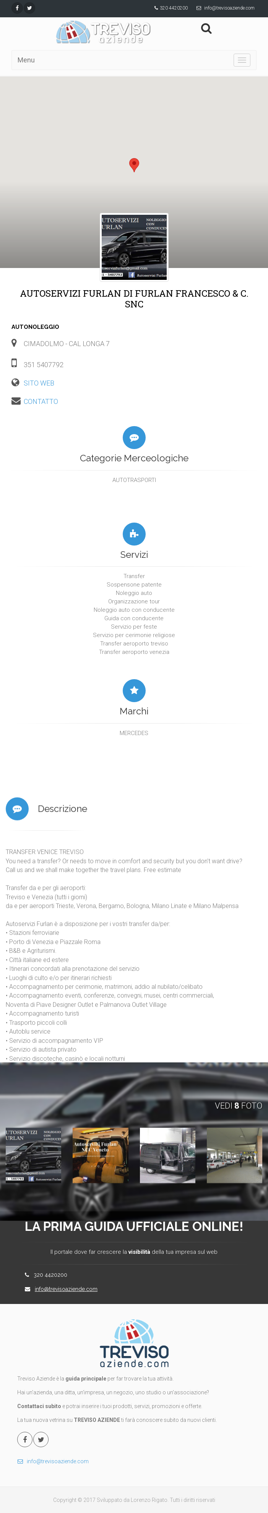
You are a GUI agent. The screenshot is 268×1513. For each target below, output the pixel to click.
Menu (26, 60)
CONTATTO (41, 401)
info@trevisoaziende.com (229, 8)
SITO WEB (39, 383)
